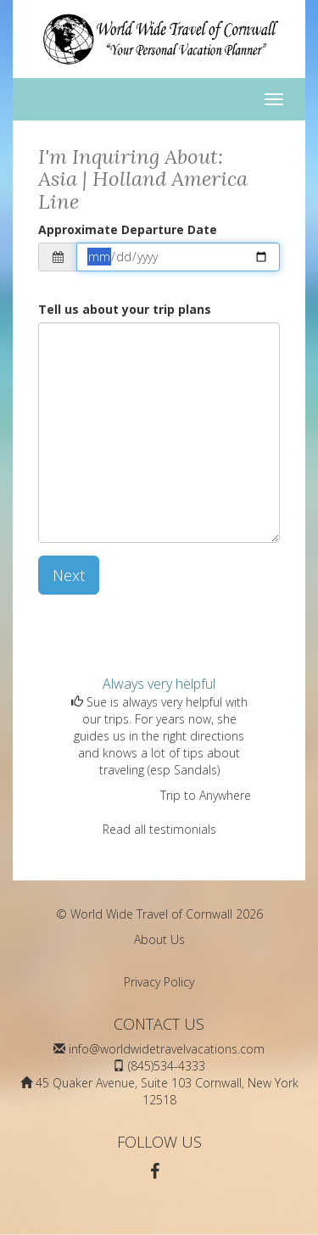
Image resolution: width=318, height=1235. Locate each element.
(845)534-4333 (166, 1066)
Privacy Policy (159, 982)
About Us (159, 939)
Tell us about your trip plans (124, 309)
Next (69, 575)
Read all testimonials (159, 829)
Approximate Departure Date (127, 229)
